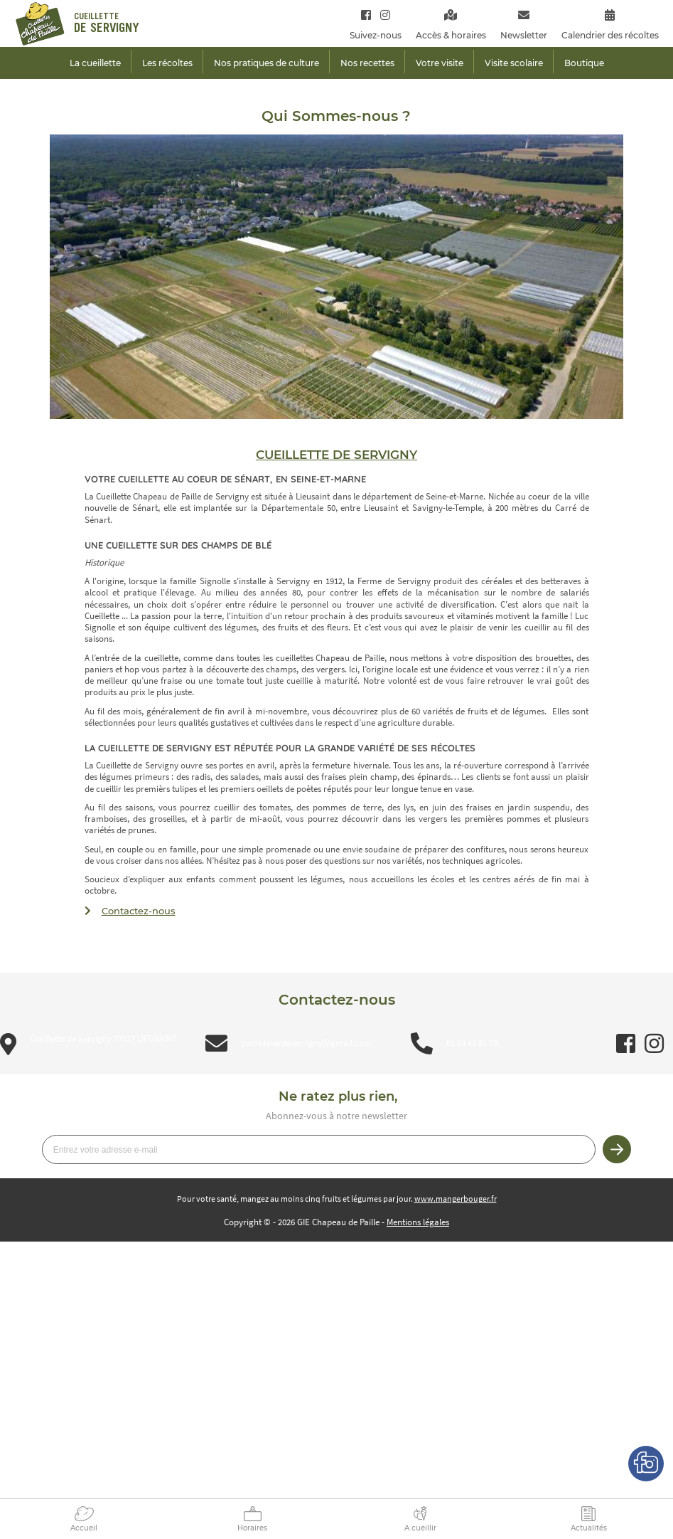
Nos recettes (367, 63)
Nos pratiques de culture (266, 63)
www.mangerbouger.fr (455, 1198)
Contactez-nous (139, 910)
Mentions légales (418, 1222)
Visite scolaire (514, 63)
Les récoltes (167, 63)
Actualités (589, 1528)
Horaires (252, 1528)
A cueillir (420, 1528)
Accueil (83, 1528)
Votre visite (439, 63)
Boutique (584, 63)
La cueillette (95, 63)
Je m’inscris (617, 1149)
